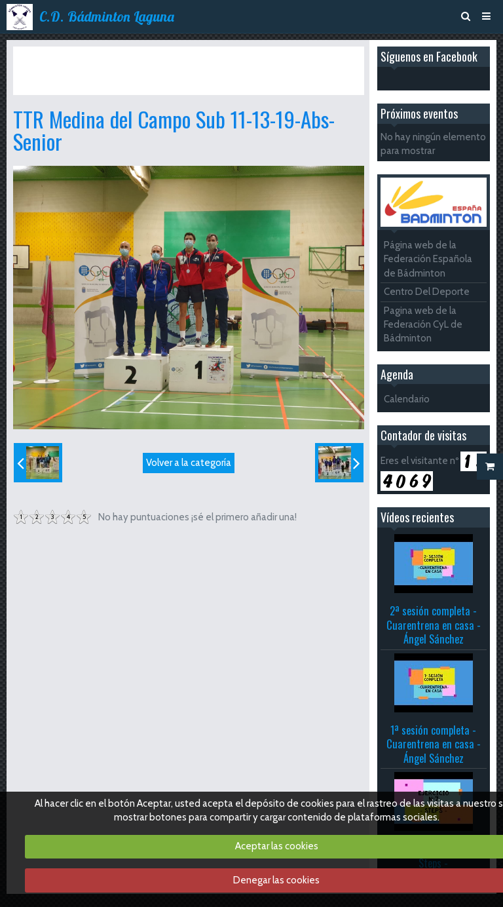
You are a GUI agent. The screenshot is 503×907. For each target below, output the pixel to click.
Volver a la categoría (188, 463)
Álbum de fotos (97, 57)
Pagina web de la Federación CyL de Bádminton (423, 325)
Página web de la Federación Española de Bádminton (428, 259)
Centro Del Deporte (427, 292)
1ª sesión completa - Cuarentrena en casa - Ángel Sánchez (433, 744)
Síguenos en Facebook (429, 56)
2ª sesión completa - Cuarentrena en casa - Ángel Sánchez (433, 624)
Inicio (43, 57)
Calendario (407, 399)
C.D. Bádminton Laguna (106, 16)
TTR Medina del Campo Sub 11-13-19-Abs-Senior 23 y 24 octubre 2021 (158, 70)
